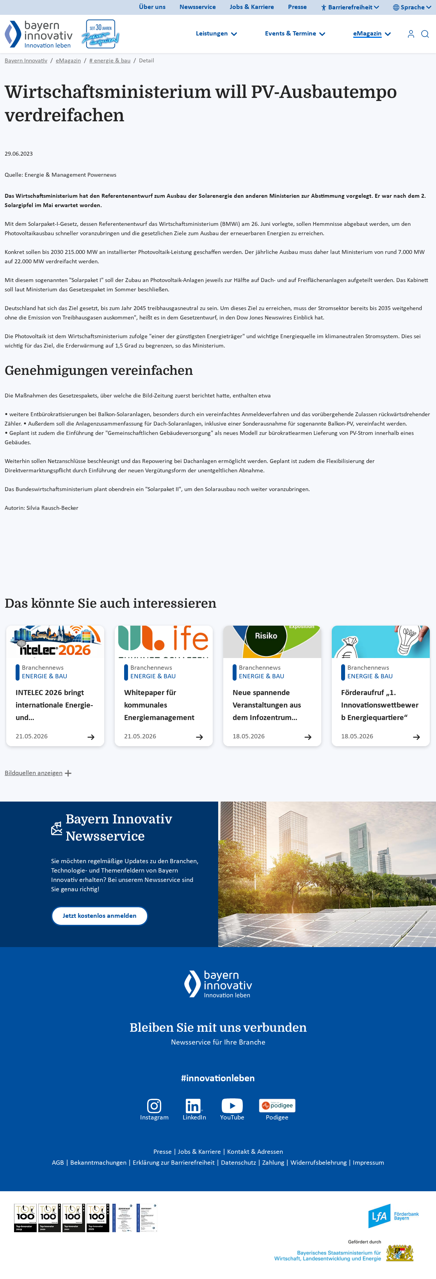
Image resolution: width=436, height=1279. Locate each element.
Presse (297, 7)
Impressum (368, 1163)
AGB (59, 1163)
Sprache (409, 7)
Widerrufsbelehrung (319, 1163)
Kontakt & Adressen (255, 1152)
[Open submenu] (234, 34)
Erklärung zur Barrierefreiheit (174, 1163)
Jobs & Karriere (252, 7)
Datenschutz (239, 1163)
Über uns (152, 7)
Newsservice (198, 7)
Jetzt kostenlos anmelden (100, 916)
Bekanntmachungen (99, 1163)
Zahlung (274, 1163)
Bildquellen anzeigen (33, 773)
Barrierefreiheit (346, 7)
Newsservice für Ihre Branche (218, 1043)
